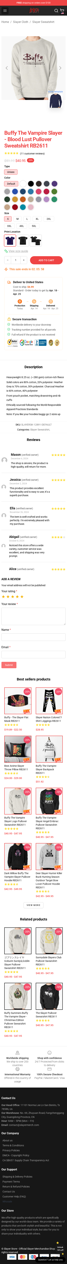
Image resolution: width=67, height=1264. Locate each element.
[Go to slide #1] (24, 118)
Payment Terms (11, 1181)
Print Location (12, 231)
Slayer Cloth (20, 22)
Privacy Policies (11, 1150)
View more (33, 905)
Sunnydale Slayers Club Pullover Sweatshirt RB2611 (48, 961)
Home (5, 22)
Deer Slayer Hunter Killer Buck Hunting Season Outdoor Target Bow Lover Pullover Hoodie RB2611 (49, 880)
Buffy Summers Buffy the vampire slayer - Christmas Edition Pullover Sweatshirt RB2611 (16, 1020)
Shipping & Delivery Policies (17, 1176)
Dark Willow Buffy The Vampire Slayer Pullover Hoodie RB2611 (17, 877)
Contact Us (9, 1191)
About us (8, 1140)
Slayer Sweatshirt (43, 22)
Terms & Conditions (13, 1145)
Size (6, 213)
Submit (9, 665)
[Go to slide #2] (42, 118)
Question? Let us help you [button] (50, 1259)
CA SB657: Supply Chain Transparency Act (26, 1160)
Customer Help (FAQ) (14, 1196)
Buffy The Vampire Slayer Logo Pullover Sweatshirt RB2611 (15, 821)
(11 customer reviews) (32, 153)
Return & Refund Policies (16, 1186)
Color (7, 177)
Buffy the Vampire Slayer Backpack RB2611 (46, 769)
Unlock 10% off (60, 1248)
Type (7, 166)
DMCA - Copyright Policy (16, 1155)
